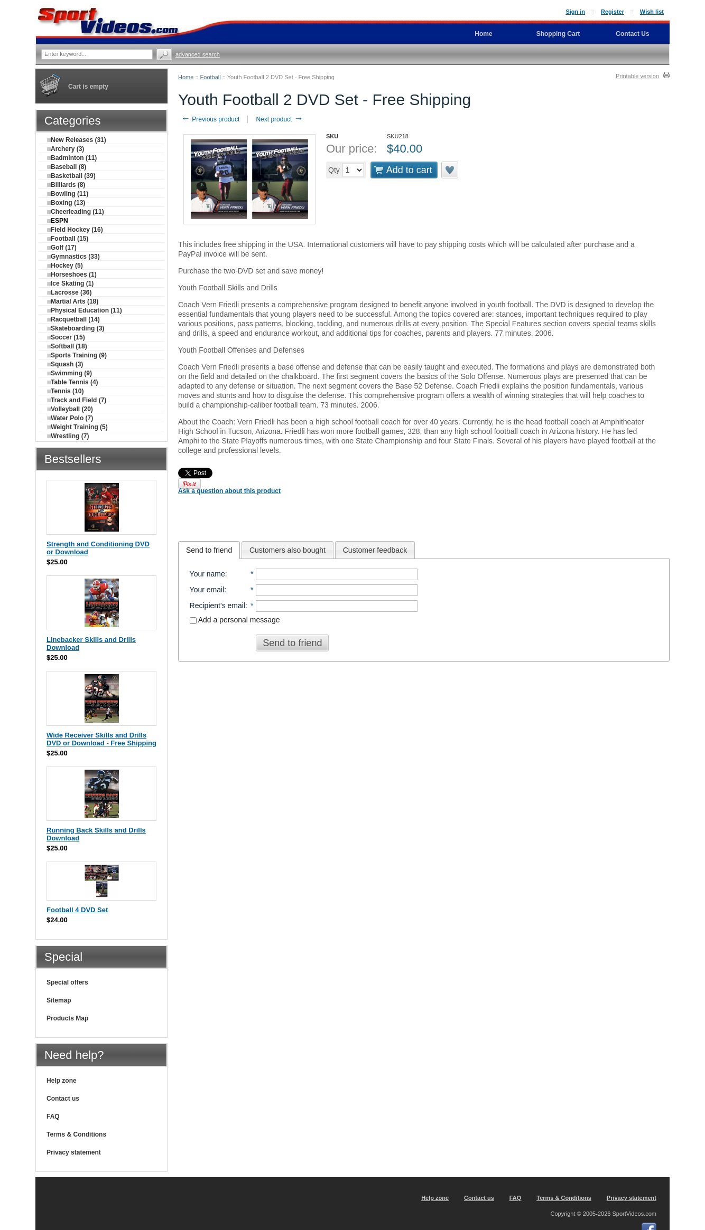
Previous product (210, 119)
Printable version (637, 76)
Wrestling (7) (68, 436)
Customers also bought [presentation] (287, 550)
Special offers (67, 982)
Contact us (63, 1098)
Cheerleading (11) (75, 211)
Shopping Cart (558, 33)
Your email (207, 589)
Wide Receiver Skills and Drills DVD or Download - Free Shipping (101, 739)
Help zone (62, 1080)
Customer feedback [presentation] (375, 550)
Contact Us (632, 33)
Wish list (652, 11)
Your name (207, 574)
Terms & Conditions (76, 1134)
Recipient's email (217, 605)
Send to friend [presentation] (209, 550)
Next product (279, 119)
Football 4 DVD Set (77, 910)
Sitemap (59, 1000)
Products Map (67, 1018)
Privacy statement (74, 1152)
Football (210, 77)
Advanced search (197, 54)
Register (612, 11)
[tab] (209, 550)
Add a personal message (235, 620)
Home (185, 77)
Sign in (575, 11)
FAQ (53, 1116)
